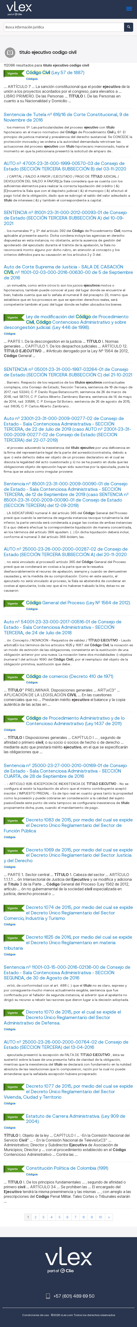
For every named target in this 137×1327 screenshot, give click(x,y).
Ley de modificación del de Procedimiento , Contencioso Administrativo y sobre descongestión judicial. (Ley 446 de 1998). (66, 322)
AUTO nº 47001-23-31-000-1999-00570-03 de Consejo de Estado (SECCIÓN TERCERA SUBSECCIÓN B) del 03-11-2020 (65, 166)
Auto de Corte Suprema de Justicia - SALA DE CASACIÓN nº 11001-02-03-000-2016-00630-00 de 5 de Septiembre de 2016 (68, 272)
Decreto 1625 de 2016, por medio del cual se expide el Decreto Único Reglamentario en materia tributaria (68, 943)
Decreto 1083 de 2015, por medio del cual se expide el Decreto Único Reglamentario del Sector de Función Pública (68, 825)
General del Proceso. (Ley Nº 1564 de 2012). (78, 602)
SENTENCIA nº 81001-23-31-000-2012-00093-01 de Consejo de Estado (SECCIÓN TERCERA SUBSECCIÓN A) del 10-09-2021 (65, 218)
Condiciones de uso (35, 1315)
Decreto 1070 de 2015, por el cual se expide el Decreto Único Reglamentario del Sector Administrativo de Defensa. (62, 1017)
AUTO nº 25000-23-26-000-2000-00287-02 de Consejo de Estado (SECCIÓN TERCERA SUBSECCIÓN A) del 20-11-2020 (66, 552)
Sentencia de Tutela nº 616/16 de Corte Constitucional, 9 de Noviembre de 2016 (66, 117)
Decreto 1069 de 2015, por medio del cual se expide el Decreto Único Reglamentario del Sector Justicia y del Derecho (68, 855)
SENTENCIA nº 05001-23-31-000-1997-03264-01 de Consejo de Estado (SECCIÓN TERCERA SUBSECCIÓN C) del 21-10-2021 (68, 372)
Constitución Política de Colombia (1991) (67, 1168)
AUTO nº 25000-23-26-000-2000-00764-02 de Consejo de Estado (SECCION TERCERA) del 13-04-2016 (66, 1045)
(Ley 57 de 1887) (55, 72)
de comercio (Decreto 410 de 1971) (69, 676)
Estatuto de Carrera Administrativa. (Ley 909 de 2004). (75, 1119)
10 (100, 1217)
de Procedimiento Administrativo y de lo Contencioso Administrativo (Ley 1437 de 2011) (75, 721)
